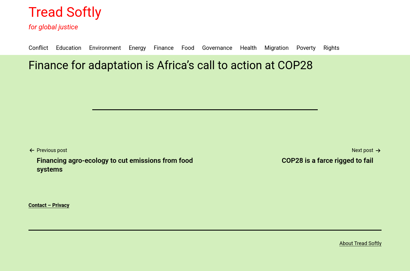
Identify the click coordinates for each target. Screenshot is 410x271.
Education (68, 47)
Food (187, 47)
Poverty (305, 47)
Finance (164, 47)
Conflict (38, 47)
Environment (105, 47)
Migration (277, 47)
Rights (331, 47)
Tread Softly (64, 12)
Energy (137, 47)
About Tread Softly (360, 243)
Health (248, 47)
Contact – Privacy (48, 205)
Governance (217, 47)
